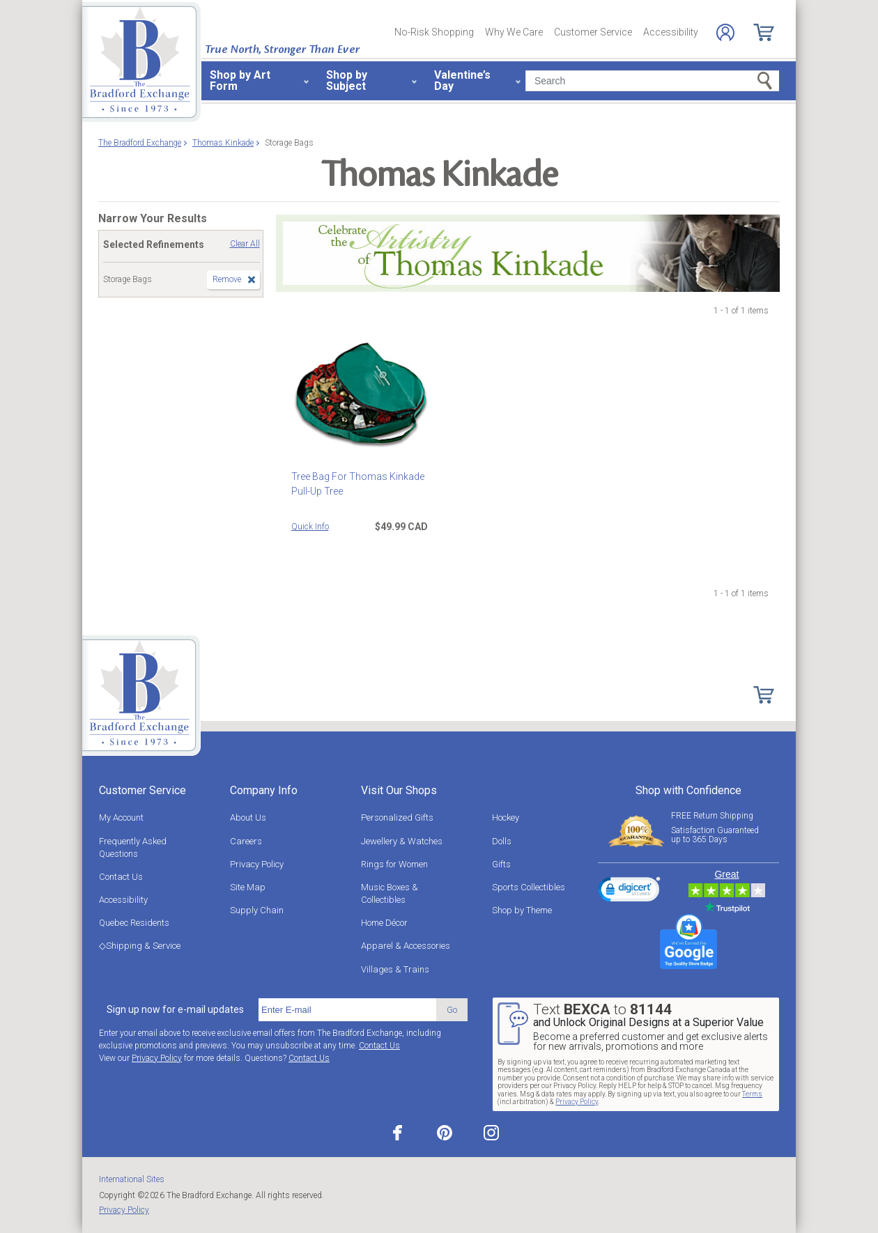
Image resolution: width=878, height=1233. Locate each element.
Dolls (501, 841)
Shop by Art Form (240, 80)
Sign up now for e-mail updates (175, 1009)
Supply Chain (257, 910)
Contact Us (121, 876)
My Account (121, 817)
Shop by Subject (346, 80)
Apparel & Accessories (405, 945)
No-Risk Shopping (434, 32)
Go (452, 1010)
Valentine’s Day (462, 80)
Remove (227, 279)
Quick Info (310, 527)
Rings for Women (394, 864)
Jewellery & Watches (401, 841)
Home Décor (384, 922)
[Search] (652, 80)
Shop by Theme (522, 910)
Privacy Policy (257, 864)
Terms (752, 1094)
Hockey (505, 817)
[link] (629, 891)
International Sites (131, 1179)
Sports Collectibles (528, 887)
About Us (248, 817)
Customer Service (593, 32)
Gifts (501, 864)
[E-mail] (347, 1010)
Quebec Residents (134, 922)
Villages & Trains (395, 969)
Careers (246, 841)
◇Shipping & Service (139, 945)
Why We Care (514, 32)
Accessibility (670, 32)
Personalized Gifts (397, 817)
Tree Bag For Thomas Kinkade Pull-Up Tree (357, 484)
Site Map (247, 887)
